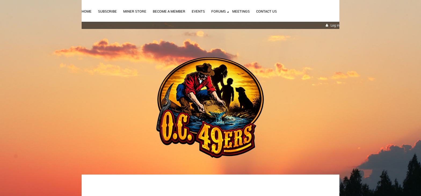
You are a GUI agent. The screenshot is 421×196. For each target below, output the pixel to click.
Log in (335, 25)
